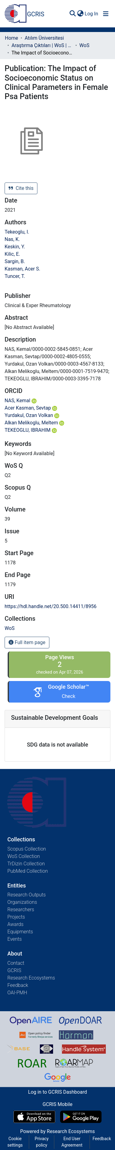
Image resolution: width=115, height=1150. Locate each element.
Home (11, 38)
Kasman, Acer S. (22, 269)
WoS (84, 45)
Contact (15, 963)
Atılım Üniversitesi (44, 38)
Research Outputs (26, 895)
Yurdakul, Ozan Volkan (32, 415)
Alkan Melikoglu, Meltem (34, 423)
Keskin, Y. (15, 247)
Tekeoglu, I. (17, 232)
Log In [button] (92, 14)
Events (14, 939)
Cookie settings (15, 1142)
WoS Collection (23, 856)
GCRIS (14, 970)
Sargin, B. (15, 261)
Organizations (22, 902)
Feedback (17, 985)
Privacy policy (41, 1142)
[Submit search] (72, 14)
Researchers (20, 909)
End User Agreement (71, 1142)
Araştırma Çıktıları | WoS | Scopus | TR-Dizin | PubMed (42, 45)
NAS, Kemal (20, 400)
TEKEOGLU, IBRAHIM (31, 430)
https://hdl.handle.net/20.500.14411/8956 (51, 606)
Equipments (20, 932)
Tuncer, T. (15, 276)
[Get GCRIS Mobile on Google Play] (81, 1117)
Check (68, 696)
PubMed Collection (27, 871)
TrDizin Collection (26, 864)
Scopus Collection (26, 849)
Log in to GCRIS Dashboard (57, 1092)
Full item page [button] (27, 642)
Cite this (21, 188)
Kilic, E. (12, 254)
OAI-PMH (17, 993)
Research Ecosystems (31, 978)
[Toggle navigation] (105, 14)
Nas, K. (12, 239)
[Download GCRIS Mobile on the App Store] (34, 1117)
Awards (15, 924)
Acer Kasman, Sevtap (31, 408)
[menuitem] (80, 14)
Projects (16, 917)
